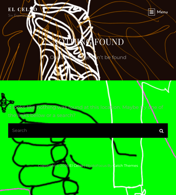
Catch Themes (125, 165)
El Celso (23, 9)
